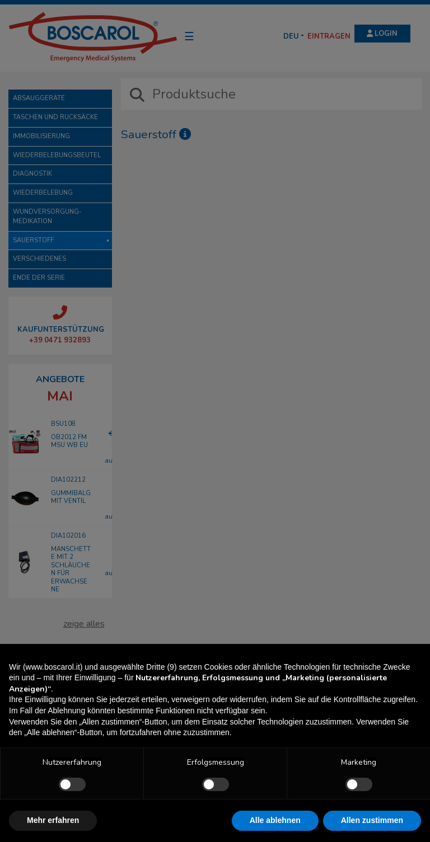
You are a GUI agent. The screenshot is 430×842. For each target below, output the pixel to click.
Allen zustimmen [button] (372, 820)
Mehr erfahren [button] (53, 820)
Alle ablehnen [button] (275, 820)
